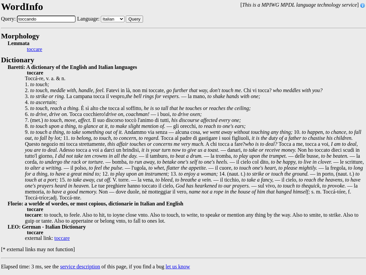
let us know (178, 266)
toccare (34, 49)
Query (134, 19)
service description (80, 266)
